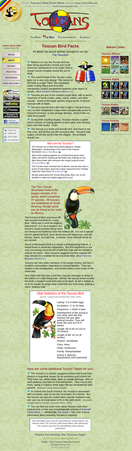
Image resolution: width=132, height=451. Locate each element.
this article (63, 412)
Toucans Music (39, 163)
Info (11, 60)
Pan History (58, 171)
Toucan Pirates (109, 104)
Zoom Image (12, 137)
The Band (35, 37)
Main (11, 54)
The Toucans (60, 54)
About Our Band (50, 152)
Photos (11, 71)
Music (11, 66)
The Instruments (67, 37)
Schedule (85, 37)
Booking (11, 77)
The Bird (49, 37)
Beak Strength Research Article (53, 91)
